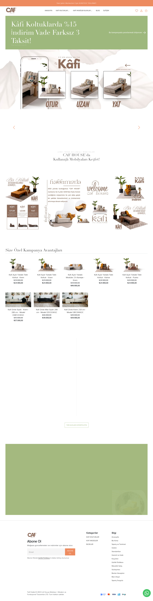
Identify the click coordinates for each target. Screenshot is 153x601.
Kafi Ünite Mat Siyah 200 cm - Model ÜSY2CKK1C (47, 311)
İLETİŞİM (106, 10)
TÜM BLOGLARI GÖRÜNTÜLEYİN (76, 425)
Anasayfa (115, 537)
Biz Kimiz (115, 540)
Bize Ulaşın (116, 577)
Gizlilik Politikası (44, 558)
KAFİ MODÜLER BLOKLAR (82, 11)
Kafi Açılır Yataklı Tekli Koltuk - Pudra (132, 276)
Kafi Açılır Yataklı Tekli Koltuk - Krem (18, 276)
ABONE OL (70, 552)
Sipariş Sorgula (117, 580)
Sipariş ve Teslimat (119, 544)
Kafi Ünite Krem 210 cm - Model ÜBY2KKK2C (75, 311)
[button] (139, 127)
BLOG (98, 10)
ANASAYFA (48, 10)
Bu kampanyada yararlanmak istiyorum (127, 32)
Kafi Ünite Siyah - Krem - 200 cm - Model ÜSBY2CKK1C (18, 312)
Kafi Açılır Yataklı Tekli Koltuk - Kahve (103, 276)
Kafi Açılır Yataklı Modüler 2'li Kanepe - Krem (75, 277)
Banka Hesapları (118, 573)
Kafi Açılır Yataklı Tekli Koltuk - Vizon (46, 276)
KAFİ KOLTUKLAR (63, 11)
